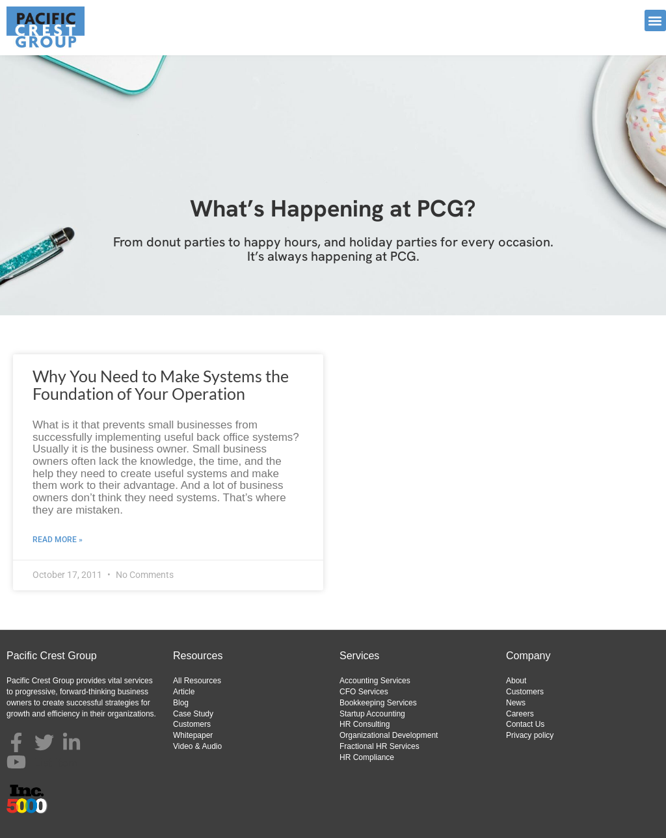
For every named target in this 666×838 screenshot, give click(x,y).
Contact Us (525, 724)
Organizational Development (389, 735)
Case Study (193, 713)
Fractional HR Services (380, 746)
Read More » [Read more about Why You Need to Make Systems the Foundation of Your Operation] (58, 539)
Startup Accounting (372, 713)
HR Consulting (365, 724)
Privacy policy (529, 735)
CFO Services (364, 691)
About (516, 680)
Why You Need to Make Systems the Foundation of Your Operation (161, 385)
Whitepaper (193, 735)
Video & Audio (197, 746)
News (516, 702)
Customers (192, 724)
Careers (520, 713)
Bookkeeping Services (378, 702)
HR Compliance (367, 757)
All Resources (197, 680)
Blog (181, 702)
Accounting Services (375, 680)
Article (183, 691)
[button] (655, 20)
